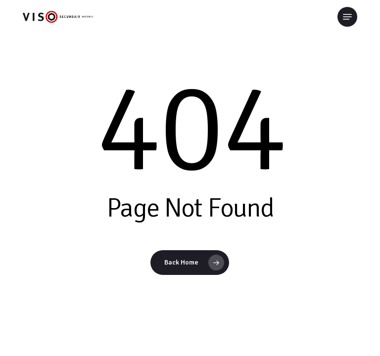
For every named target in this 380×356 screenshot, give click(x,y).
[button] (347, 17)
